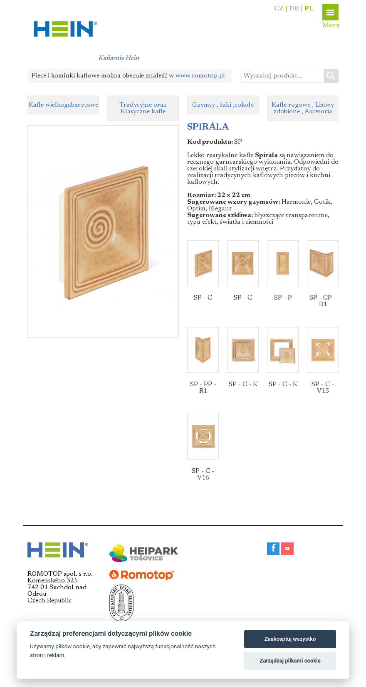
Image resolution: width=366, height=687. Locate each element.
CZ (279, 8)
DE (294, 8)
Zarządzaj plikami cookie (290, 660)
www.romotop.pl (200, 75)
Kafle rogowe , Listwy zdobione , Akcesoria (303, 108)
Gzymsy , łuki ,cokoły (223, 105)
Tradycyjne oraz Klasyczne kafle (143, 108)
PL (309, 8)
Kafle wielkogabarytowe (63, 105)
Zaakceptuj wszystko (290, 639)
